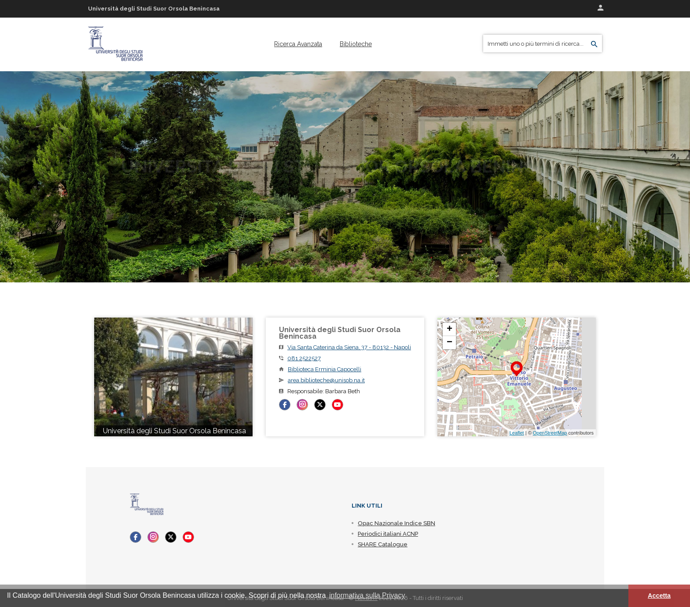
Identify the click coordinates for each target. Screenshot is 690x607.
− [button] (449, 342)
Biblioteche (356, 44)
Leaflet (517, 432)
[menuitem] (298, 44)
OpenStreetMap (550, 432)
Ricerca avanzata (298, 44)
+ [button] (449, 329)
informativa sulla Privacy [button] (367, 595)
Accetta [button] (659, 595)
